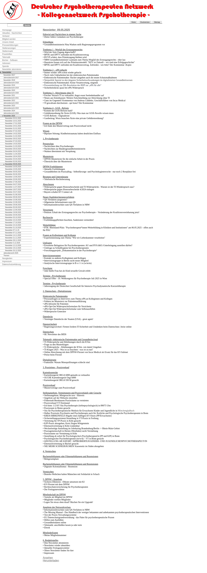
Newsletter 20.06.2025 (13, 179)
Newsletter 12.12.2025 (13, 245)
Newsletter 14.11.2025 (13, 235)
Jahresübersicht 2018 (11, 83)
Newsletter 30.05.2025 (13, 172)
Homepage (7, 30)
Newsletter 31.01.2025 (13, 128)
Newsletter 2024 (9, 111)
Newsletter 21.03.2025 (13, 146)
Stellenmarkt (7, 51)
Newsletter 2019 (9, 85)
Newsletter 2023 (9, 105)
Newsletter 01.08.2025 (13, 194)
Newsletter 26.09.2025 (13, 215)
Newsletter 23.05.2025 (13, 169)
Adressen (6, 63)
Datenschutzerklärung (11, 264)
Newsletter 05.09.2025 (13, 207)
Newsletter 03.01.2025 (13, 118)
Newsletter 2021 (9, 95)
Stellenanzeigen (9, 48)
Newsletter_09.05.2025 (56, 29)
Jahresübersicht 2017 (11, 77)
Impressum (7, 261)
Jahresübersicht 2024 (11, 113)
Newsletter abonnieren (11, 69)
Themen (6, 255)
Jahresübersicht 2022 (11, 103)
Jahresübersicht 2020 (11, 93)
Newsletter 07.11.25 (12, 230)
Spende (5, 66)
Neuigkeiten (7, 258)
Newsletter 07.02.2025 (13, 131)
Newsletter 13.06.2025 (13, 177)
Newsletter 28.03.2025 (13, 149)
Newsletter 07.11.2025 (13, 233)
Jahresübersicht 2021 (11, 98)
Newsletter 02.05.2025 (13, 161)
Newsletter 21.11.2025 (13, 238)
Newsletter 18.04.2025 (13, 156)
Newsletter (6, 72)
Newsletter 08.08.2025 (13, 197)
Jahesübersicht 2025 (11, 253)
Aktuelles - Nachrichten (12, 33)
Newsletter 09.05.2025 (13, 164)
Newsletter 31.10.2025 (13, 228)
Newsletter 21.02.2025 (13, 136)
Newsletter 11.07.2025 (13, 187)
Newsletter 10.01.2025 (13, 121)
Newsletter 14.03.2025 (13, 144)
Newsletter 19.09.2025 (13, 212)
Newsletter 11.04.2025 (13, 154)
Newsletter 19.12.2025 (13, 248)
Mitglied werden (9, 39)
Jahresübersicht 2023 (11, 108)
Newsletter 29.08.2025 (13, 205)
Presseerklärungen (10, 45)
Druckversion (145, 22)
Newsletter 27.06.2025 (13, 182)
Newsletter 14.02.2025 (13, 133)
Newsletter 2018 (9, 80)
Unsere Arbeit (8, 42)
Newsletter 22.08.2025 (13, 202)
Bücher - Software (10, 60)
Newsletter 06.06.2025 (13, 174)
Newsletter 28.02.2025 (13, 139)
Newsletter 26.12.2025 (13, 250)
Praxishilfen (7, 54)
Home (134, 22)
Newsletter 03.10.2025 (13, 217)
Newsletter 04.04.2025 (13, 151)
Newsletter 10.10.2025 (13, 220)
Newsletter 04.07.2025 (13, 184)
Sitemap (157, 22)
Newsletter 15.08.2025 (13, 200)
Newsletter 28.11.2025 (13, 240)
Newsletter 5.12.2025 (12, 243)
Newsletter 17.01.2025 (13, 123)
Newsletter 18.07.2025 (13, 189)
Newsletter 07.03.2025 (13, 141)
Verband (5, 36)
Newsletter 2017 (9, 75)
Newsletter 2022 (9, 100)
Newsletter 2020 (9, 90)
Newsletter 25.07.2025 (13, 192)
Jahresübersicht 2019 (11, 88)
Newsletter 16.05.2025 (13, 166)
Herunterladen (51, 560)
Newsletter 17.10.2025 (13, 222)
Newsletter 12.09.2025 (13, 210)
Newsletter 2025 (9, 116)
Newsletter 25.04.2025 (13, 159)
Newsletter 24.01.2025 (13, 126)
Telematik (6, 57)
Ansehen (48, 557)
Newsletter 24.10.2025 (13, 225)
